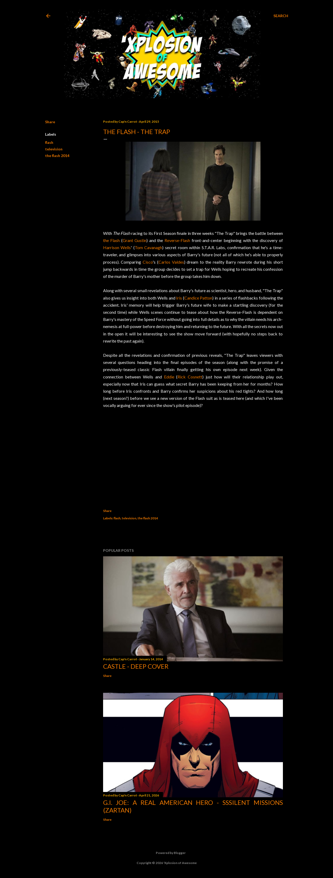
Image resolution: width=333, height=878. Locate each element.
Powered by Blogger (166, 853)
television (53, 149)
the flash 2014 (57, 155)
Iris (179, 297)
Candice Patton (198, 297)
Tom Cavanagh (148, 247)
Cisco (148, 261)
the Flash (111, 240)
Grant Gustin (135, 240)
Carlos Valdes (171, 261)
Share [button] (50, 122)
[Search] (280, 16)
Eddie (169, 376)
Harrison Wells (117, 247)
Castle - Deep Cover (135, 666)
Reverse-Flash (177, 240)
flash (49, 142)
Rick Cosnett (189, 376)
